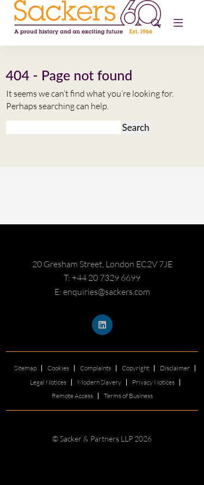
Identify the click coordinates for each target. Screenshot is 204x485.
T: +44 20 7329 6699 (102, 277)
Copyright (135, 368)
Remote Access (72, 396)
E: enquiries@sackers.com (102, 291)
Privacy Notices (153, 382)
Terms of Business (128, 396)
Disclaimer (175, 368)
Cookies (58, 368)
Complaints (95, 368)
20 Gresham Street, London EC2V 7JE (102, 264)
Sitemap (25, 368)
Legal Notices (48, 382)
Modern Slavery (99, 382)
